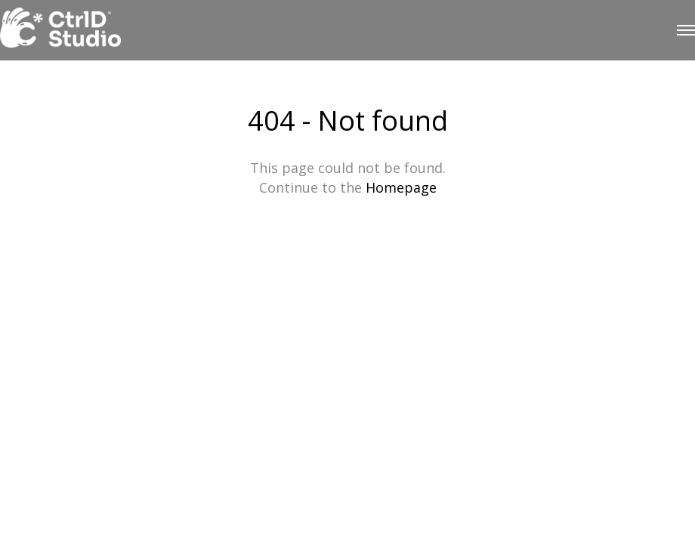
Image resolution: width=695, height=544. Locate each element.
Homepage (401, 187)
